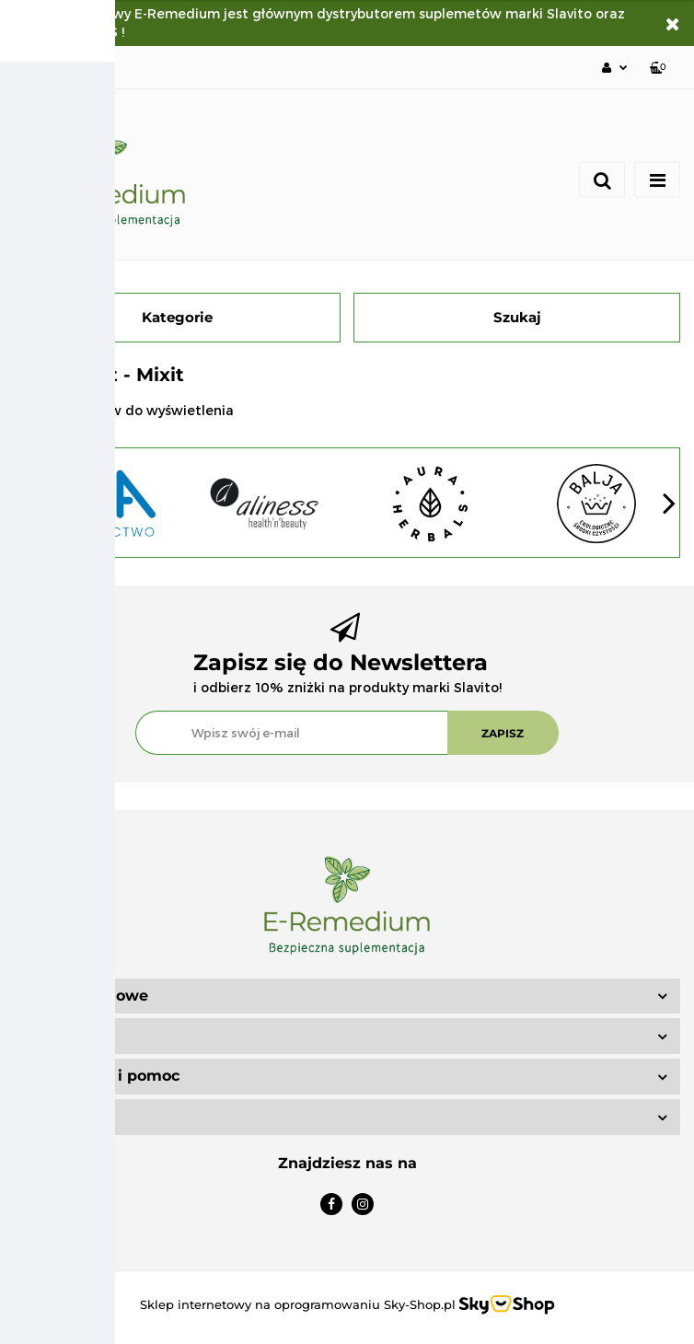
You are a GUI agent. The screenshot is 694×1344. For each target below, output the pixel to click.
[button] (659, 67)
